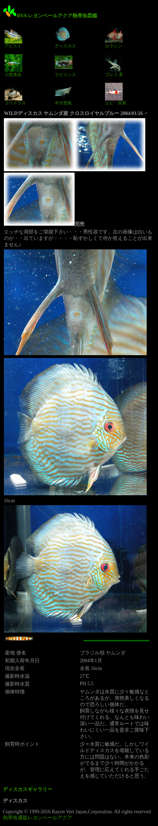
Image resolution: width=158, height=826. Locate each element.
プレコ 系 (114, 65)
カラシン (114, 37)
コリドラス (15, 94)
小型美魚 (13, 65)
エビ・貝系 (115, 94)
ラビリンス (65, 65)
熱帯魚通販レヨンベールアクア (37, 817)
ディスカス (65, 37)
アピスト (13, 37)
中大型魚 (63, 94)
